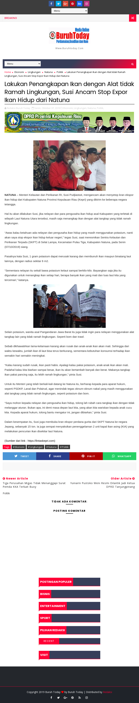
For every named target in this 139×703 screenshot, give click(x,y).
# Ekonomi (18, 447)
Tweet (21, 456)
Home (8, 72)
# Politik (64, 447)
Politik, (100, 108)
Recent (49, 641)
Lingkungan (34, 72)
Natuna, (92, 108)
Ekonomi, (68, 108)
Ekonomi (19, 72)
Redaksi (107, 692)
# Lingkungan (35, 447)
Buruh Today (75, 692)
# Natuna (51, 447)
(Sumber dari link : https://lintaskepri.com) (30, 440)
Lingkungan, (80, 108)
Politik (60, 72)
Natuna (49, 72)
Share (55, 456)
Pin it (88, 456)
